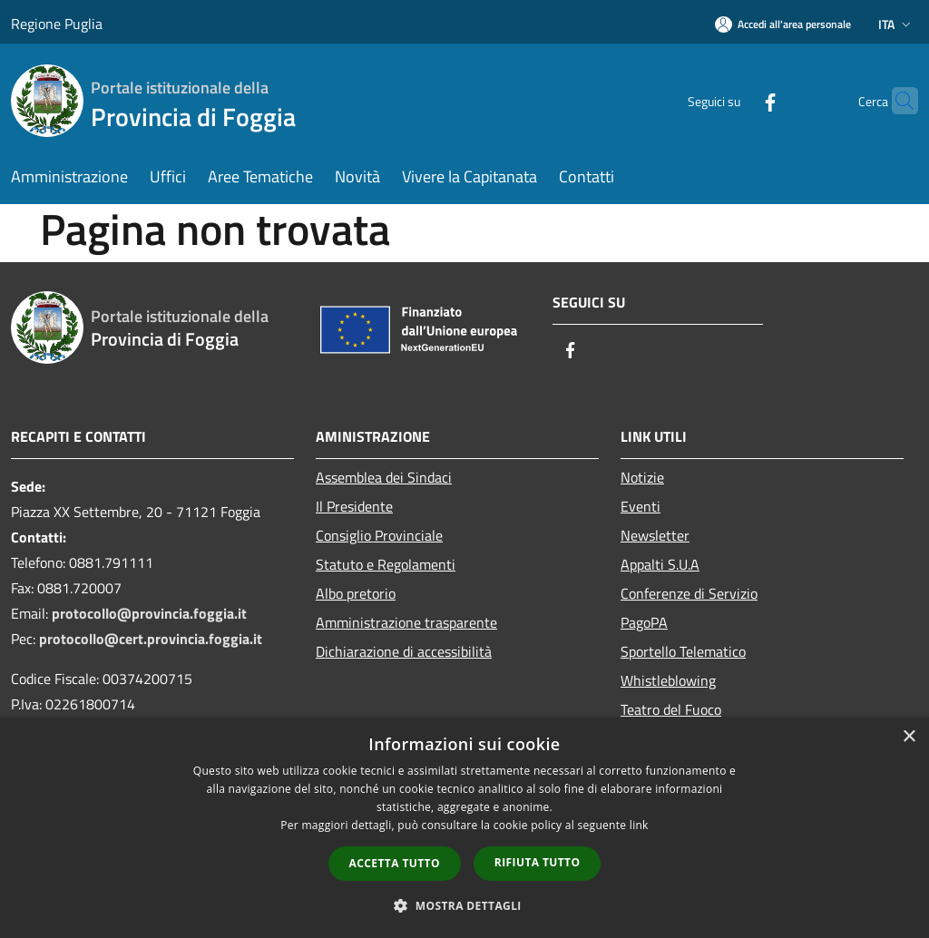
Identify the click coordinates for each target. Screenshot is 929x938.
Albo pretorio (356, 593)
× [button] (908, 737)
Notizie (642, 477)
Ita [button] (896, 24)
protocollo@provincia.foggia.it (149, 613)
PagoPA (644, 622)
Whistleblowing (668, 680)
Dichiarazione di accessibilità (404, 651)
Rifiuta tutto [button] (537, 862)
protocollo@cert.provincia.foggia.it (150, 639)
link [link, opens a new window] (639, 825)
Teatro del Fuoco (671, 709)
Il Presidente (354, 506)
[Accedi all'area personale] (783, 24)
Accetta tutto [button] (394, 863)
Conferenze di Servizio (689, 593)
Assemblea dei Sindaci (384, 477)
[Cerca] (896, 100)
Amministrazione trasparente (406, 622)
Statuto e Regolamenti (385, 564)
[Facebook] (735, 100)
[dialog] (464, 828)
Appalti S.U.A (660, 564)
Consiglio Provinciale (379, 535)
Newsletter (655, 535)
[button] (464, 905)
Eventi (640, 506)
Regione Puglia (57, 23)
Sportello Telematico (683, 651)
